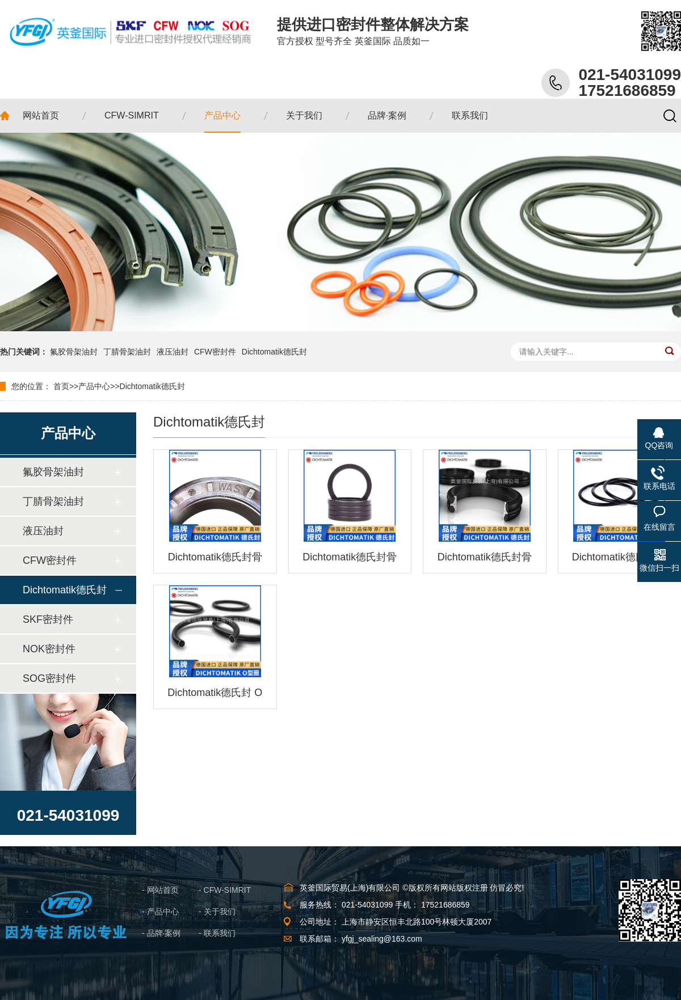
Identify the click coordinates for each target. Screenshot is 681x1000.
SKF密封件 (48, 619)
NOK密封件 (49, 649)
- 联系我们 (217, 933)
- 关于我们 (217, 911)
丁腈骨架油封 (127, 351)
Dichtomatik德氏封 (274, 351)
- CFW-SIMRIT (225, 889)
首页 (61, 386)
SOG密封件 (49, 678)
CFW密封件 (215, 351)
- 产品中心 (160, 911)
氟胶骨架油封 (74, 351)
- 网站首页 (160, 889)
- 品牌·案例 (161, 933)
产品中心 (94, 386)
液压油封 (172, 351)
